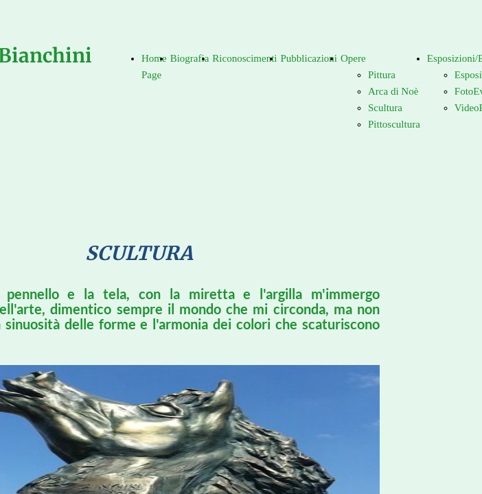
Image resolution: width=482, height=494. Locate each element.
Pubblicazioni (308, 58)
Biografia (189, 58)
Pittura (381, 74)
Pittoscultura (394, 124)
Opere (353, 58)
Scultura (385, 107)
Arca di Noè (393, 91)
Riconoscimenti (244, 58)
